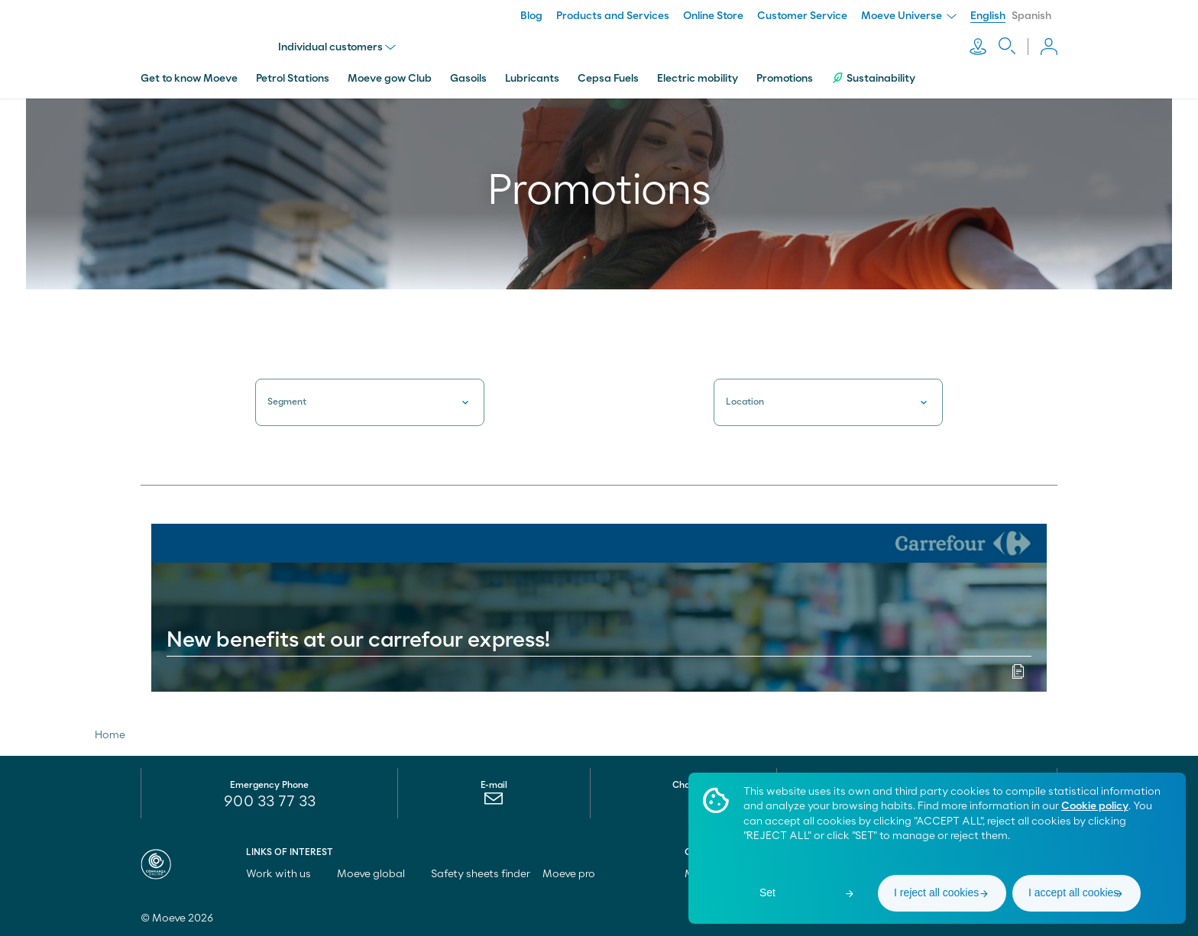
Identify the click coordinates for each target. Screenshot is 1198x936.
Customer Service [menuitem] (802, 16)
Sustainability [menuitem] (873, 78)
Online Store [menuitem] (713, 16)
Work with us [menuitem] (285, 874)
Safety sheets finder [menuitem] (480, 874)
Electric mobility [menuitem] (697, 78)
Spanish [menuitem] (1031, 16)
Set (767, 892)
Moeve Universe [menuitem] (909, 16)
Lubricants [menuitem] (532, 78)
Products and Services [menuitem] (612, 16)
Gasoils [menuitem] (468, 78)
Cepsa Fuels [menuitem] (608, 78)
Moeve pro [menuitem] (575, 874)
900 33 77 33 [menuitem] (270, 801)
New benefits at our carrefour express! (358, 640)
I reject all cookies (936, 892)
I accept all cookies (1073, 892)
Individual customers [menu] (337, 47)
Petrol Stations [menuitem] (292, 78)
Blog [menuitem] (531, 16)
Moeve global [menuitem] (378, 874)
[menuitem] (494, 802)
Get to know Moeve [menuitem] (189, 78)
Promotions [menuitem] (784, 78)
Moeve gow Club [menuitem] (390, 78)
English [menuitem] (987, 16)
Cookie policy (1094, 806)
